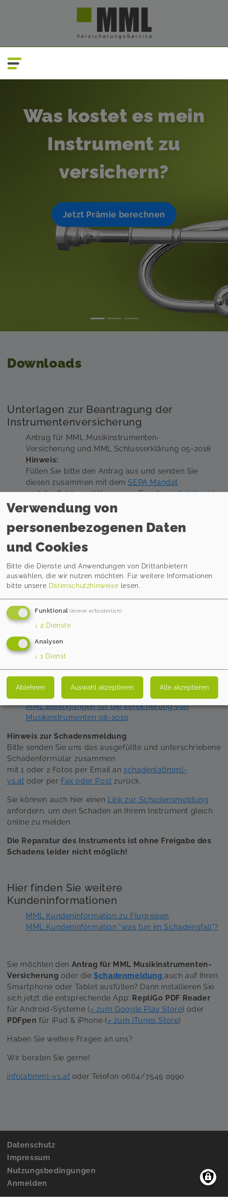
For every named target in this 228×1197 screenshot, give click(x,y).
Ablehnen (30, 687)
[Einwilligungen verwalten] (208, 1177)
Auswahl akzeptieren (102, 687)
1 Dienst (50, 656)
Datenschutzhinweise (83, 586)
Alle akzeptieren (184, 687)
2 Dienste (53, 625)
